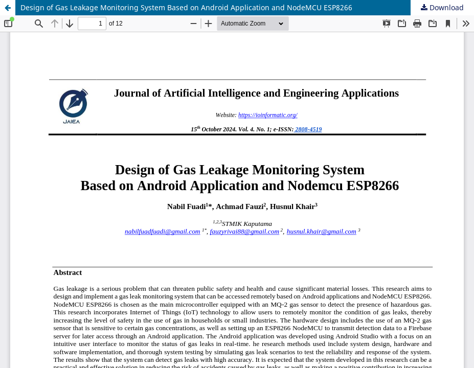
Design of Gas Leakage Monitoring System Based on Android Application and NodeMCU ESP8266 (186, 7)
